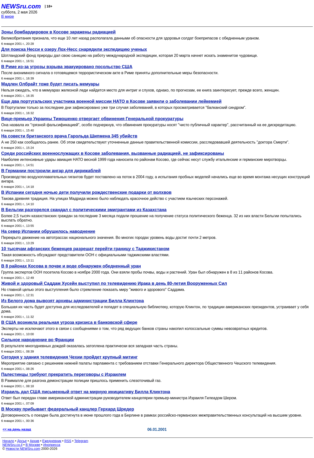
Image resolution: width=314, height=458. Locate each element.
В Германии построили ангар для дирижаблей (51, 170)
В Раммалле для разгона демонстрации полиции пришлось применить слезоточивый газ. (81, 381)
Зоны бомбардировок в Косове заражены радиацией (58, 32)
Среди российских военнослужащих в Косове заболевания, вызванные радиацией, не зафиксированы (112, 153)
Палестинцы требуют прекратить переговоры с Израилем (63, 374)
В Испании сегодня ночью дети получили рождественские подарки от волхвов (86, 192)
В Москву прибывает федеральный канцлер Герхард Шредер (67, 409)
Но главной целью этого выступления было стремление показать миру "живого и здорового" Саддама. (93, 290)
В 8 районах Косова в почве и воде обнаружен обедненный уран (71, 266)
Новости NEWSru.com (23, 449)
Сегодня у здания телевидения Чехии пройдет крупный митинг (69, 357)
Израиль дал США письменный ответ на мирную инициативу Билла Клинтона (85, 391)
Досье (22, 441)
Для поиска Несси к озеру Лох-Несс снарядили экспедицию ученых (74, 49)
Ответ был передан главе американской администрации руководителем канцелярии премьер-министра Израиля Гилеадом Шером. (119, 398)
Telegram (81, 441)
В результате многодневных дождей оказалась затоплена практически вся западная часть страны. (89, 346)
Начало (8, 441)
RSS (67, 441)
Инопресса (51, 445)
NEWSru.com (21, 6)
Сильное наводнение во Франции (37, 339)
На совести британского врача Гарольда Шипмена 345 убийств (69, 136)
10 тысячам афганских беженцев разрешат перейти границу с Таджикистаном (85, 248)
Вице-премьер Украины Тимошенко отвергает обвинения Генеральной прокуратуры (92, 118)
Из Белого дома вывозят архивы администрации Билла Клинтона (72, 300)
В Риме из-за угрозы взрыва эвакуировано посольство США (66, 66)
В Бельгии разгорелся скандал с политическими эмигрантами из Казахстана (84, 209)
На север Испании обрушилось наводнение (48, 231)
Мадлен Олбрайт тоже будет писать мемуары (50, 84)
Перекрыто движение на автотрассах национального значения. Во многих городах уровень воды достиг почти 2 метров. (108, 238)
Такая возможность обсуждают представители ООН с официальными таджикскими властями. (85, 255)
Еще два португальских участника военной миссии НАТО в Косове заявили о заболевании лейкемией (111, 101)
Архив (34, 441)
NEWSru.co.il (12, 445)
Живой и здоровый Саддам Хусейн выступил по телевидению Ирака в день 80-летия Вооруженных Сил (114, 283)
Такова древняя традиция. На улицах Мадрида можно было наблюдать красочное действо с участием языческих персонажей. (114, 198)
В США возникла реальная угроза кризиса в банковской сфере (69, 322)
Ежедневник (51, 441)
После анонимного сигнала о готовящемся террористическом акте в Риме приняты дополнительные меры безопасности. (110, 73)
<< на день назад (17, 429)
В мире (7, 16)
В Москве (33, 445)
